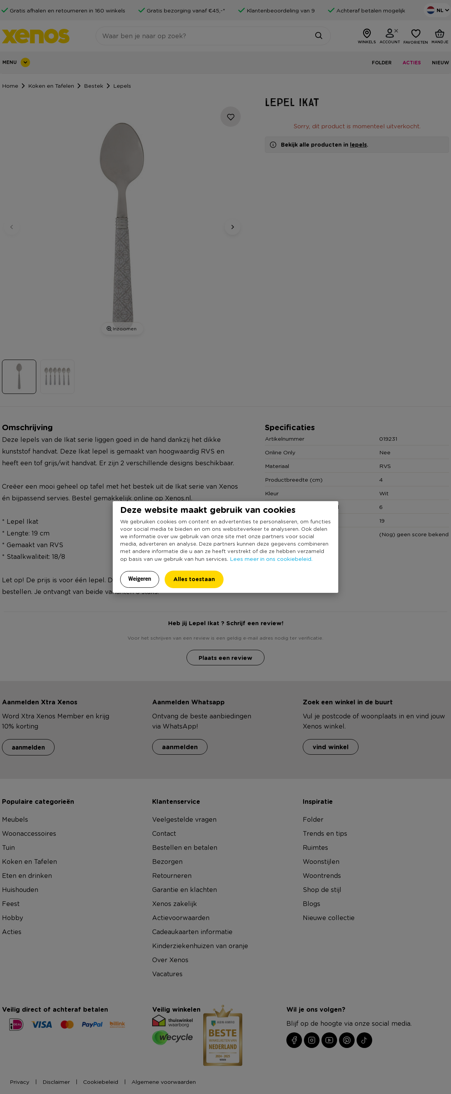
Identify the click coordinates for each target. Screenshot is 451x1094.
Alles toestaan (194, 579)
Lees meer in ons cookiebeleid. (271, 558)
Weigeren (139, 579)
